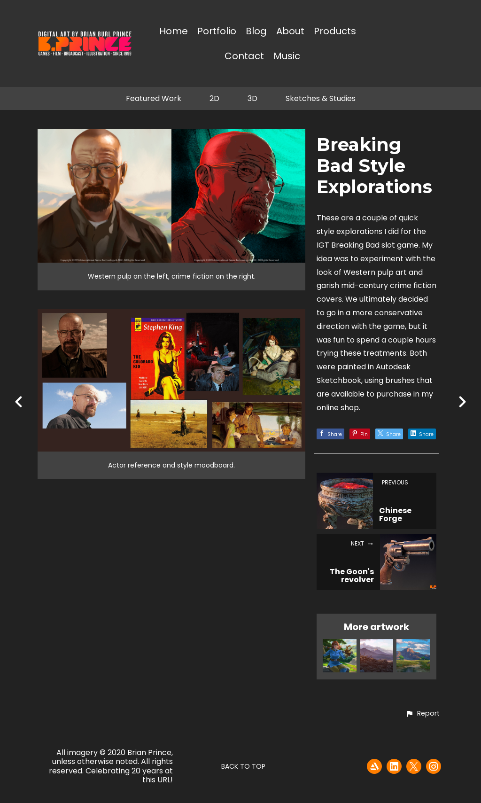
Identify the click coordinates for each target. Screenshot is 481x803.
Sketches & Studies (321, 98)
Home (173, 32)
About (290, 32)
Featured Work (153, 98)
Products (335, 32)
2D (214, 98)
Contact (244, 56)
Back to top (243, 766)
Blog (256, 32)
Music (286, 56)
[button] (422, 714)
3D (252, 98)
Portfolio (216, 32)
